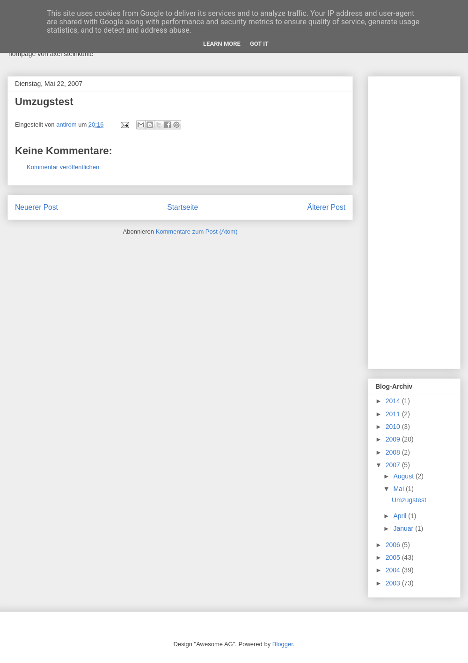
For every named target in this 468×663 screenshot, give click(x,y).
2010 (394, 426)
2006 (394, 545)
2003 (394, 583)
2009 (394, 439)
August (404, 476)
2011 (394, 414)
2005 (394, 557)
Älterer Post (326, 207)
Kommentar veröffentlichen (63, 167)
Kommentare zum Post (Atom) (197, 231)
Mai (399, 488)
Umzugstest (409, 500)
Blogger (282, 644)
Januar (404, 528)
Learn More (222, 43)
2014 (394, 401)
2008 (394, 452)
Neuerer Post (36, 207)
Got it (259, 43)
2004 (394, 570)
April (400, 516)
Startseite (182, 207)
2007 (394, 465)
